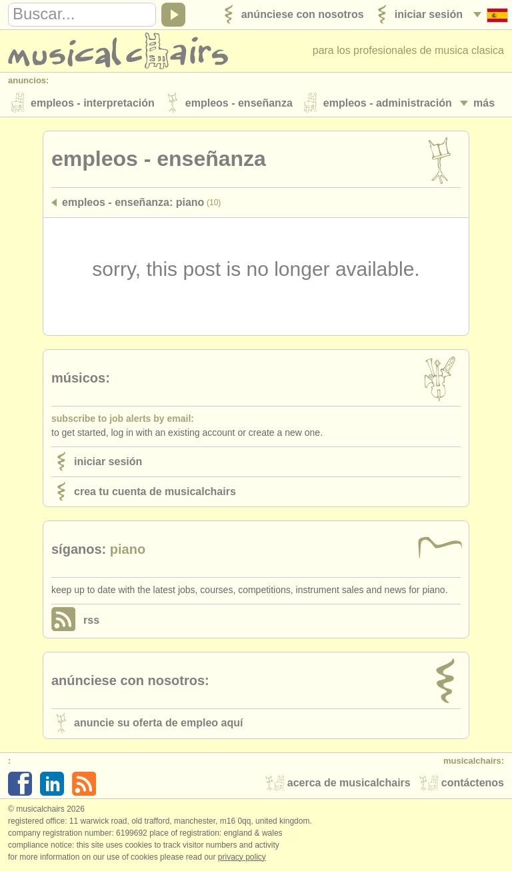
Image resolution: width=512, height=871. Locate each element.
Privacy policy (242, 857)
